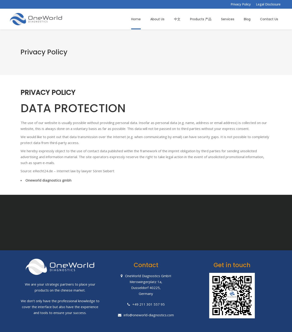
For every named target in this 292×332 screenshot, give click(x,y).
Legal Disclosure (268, 4)
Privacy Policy (241, 4)
